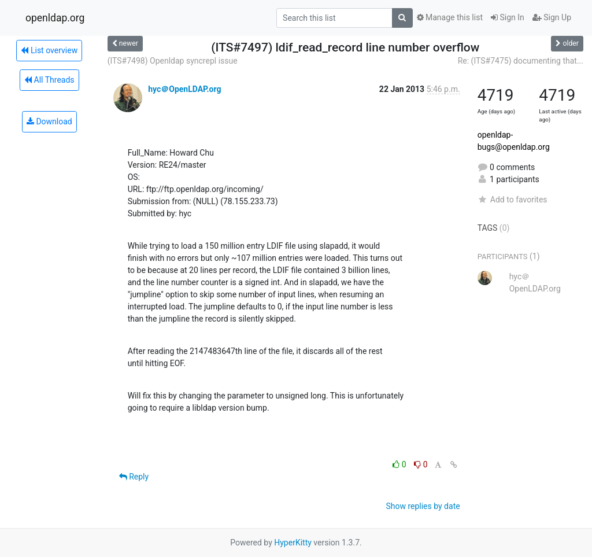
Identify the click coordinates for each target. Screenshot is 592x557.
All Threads (49, 79)
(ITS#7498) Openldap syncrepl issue (173, 60)
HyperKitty (293, 542)
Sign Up (551, 17)
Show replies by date (423, 506)
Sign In (507, 17)
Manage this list (450, 17)
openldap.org (54, 18)
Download (49, 121)
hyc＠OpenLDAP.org (184, 89)
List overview (49, 50)
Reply (134, 476)
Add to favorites (512, 199)
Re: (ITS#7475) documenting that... (520, 60)
